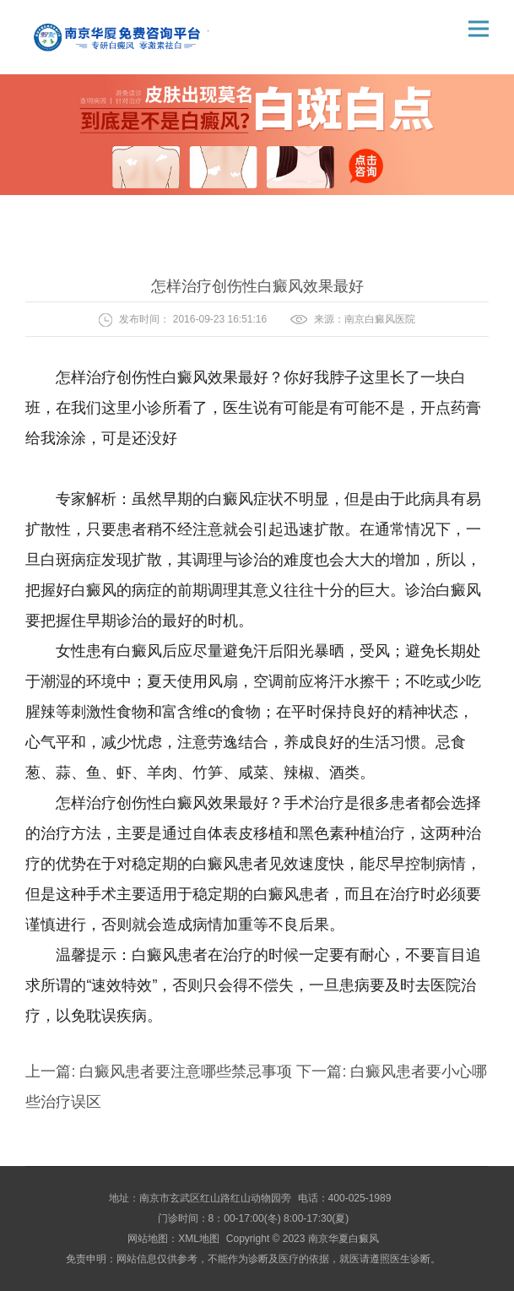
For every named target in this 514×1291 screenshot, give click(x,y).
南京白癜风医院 (379, 319)
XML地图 (198, 1239)
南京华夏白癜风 (343, 1239)
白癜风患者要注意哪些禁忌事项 (185, 1071)
